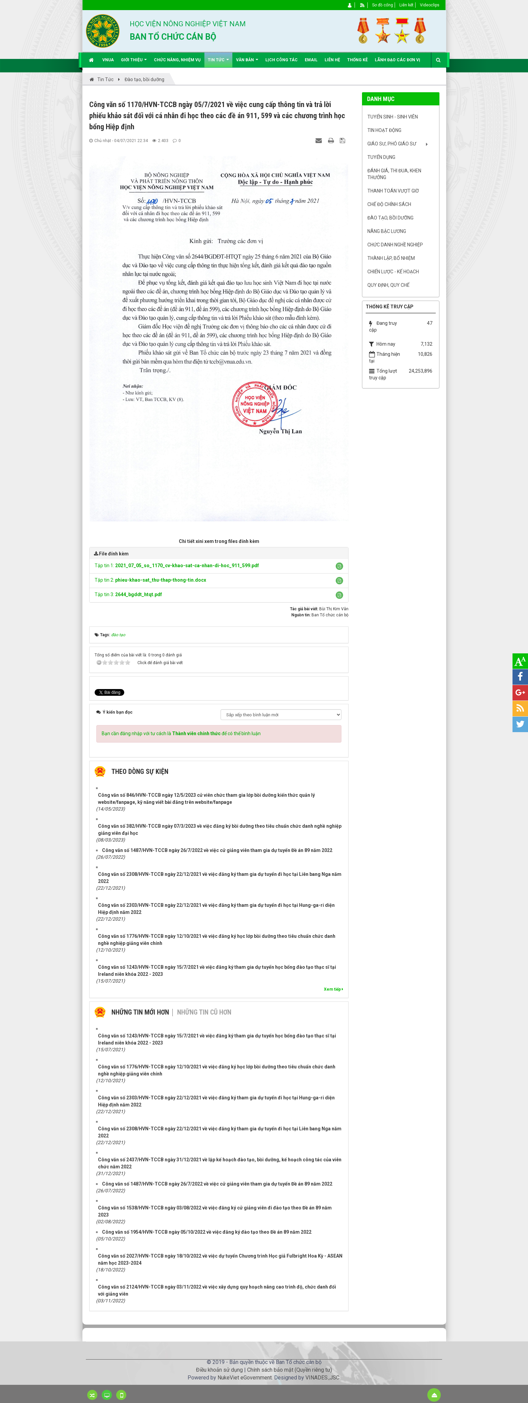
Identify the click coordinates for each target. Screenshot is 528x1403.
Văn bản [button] (247, 62)
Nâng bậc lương (386, 231)
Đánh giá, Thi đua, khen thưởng (394, 174)
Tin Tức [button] (218, 62)
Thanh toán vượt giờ (393, 191)
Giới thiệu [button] (134, 62)
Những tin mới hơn (140, 1012)
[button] (339, 566)
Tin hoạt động (384, 130)
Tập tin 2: (150, 580)
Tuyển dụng (381, 157)
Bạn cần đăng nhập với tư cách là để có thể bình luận (181, 733)
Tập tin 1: (177, 565)
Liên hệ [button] (332, 60)
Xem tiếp (333, 989)
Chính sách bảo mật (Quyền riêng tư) (289, 1370)
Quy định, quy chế (388, 285)
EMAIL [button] (311, 60)
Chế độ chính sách (389, 204)
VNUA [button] (108, 60)
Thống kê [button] (357, 60)
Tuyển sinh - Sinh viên (392, 116)
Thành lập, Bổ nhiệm (391, 258)
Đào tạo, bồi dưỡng (390, 217)
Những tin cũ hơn (204, 1012)
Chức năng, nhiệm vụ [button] (177, 60)
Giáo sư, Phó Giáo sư (391, 143)
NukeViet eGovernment (245, 1377)
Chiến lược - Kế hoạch (393, 271)
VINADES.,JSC (322, 1377)
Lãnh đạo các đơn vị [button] (397, 60)
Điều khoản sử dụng (219, 1370)
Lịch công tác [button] (281, 60)
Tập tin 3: (128, 594)
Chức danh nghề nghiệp (395, 244)
